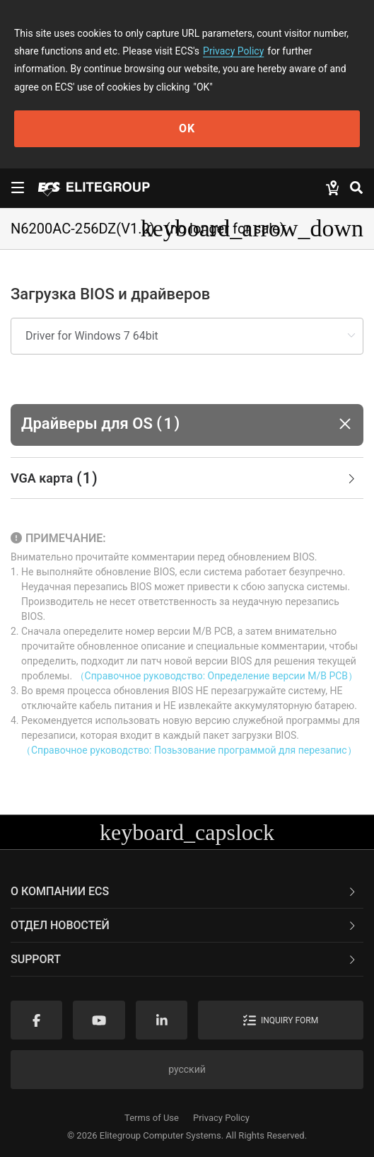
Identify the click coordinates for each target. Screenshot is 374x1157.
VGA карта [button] (184, 478)
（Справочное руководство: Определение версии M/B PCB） (216, 675)
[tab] (187, 478)
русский (187, 1069)
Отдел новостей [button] (184, 925)
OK (187, 128)
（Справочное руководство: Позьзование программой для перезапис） (189, 750)
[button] (187, 425)
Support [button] (184, 959)
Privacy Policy (233, 51)
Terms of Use (151, 1117)
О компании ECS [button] (184, 891)
